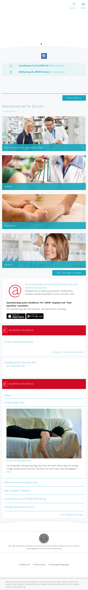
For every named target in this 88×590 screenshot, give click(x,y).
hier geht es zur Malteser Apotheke (68, 352)
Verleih (8, 186)
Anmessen (10, 225)
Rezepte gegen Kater (14, 402)
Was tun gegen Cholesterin (17, 490)
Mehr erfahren (74, 97)
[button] (38, 44)
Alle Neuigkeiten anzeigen (72, 514)
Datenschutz (39, 564)
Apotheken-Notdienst (17, 330)
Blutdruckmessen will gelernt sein (21, 482)
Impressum (25, 564)
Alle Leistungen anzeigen (69, 272)
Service (8, 264)
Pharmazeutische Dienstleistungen (44, 147)
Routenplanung (57, 71)
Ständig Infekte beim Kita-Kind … (20, 507)
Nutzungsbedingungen (59, 564)
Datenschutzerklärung (15, 586)
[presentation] (2, 30)
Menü (83, 6)
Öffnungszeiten (57, 65)
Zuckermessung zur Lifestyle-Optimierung (25, 498)
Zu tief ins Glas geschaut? (19, 460)
